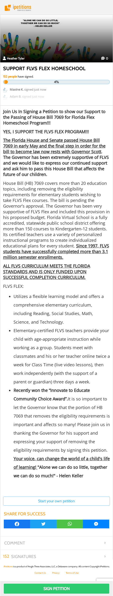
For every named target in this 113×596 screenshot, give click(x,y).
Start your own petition (56, 501)
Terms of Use (72, 572)
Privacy (55, 572)
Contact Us (40, 572)
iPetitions (56, 8)
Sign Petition (56, 588)
